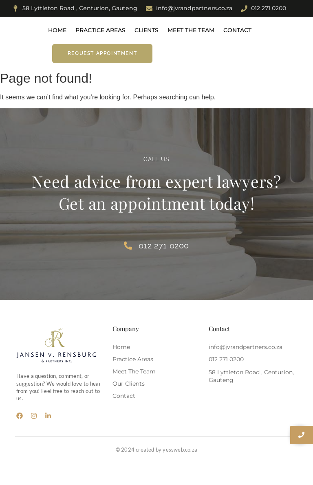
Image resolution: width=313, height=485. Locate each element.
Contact (237, 30)
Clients (146, 30)
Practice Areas (100, 30)
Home (57, 30)
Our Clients (128, 383)
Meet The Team (191, 30)
